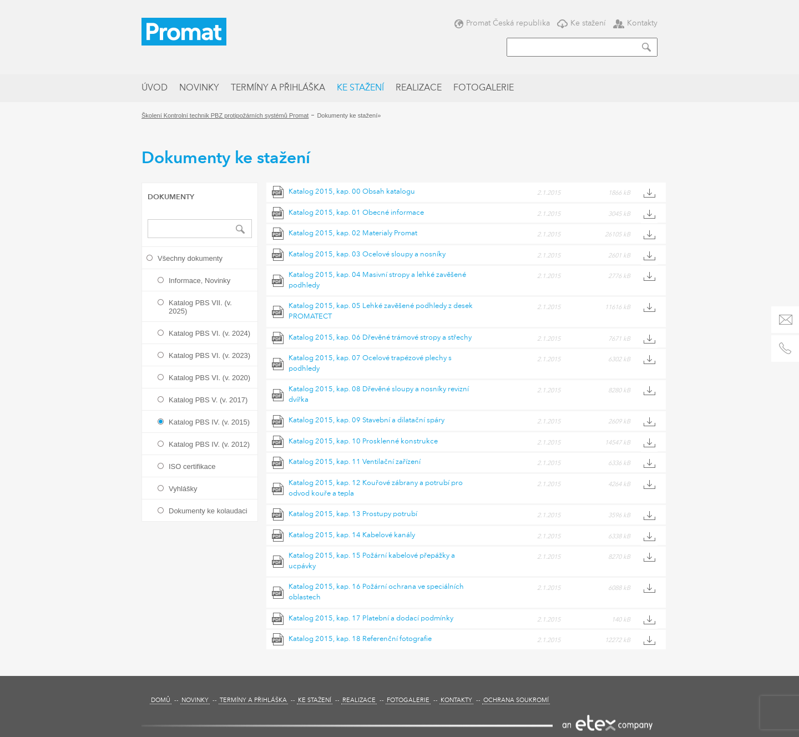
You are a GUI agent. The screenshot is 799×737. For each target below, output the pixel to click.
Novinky (199, 88)
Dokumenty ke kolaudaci (208, 511)
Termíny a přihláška (278, 88)
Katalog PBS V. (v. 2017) (208, 400)
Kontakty (635, 23)
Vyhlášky (183, 488)
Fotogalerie (483, 88)
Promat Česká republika (502, 23)
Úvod (154, 88)
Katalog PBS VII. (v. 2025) (200, 307)
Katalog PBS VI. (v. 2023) (209, 355)
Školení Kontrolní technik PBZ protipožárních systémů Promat (225, 115)
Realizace (419, 88)
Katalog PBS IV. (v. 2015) (209, 422)
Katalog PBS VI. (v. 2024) (209, 333)
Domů (160, 701)
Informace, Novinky (199, 280)
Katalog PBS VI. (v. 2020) (209, 377)
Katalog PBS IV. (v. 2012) (209, 444)
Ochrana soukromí (516, 701)
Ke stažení (581, 23)
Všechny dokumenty (190, 258)
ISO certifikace (192, 466)
